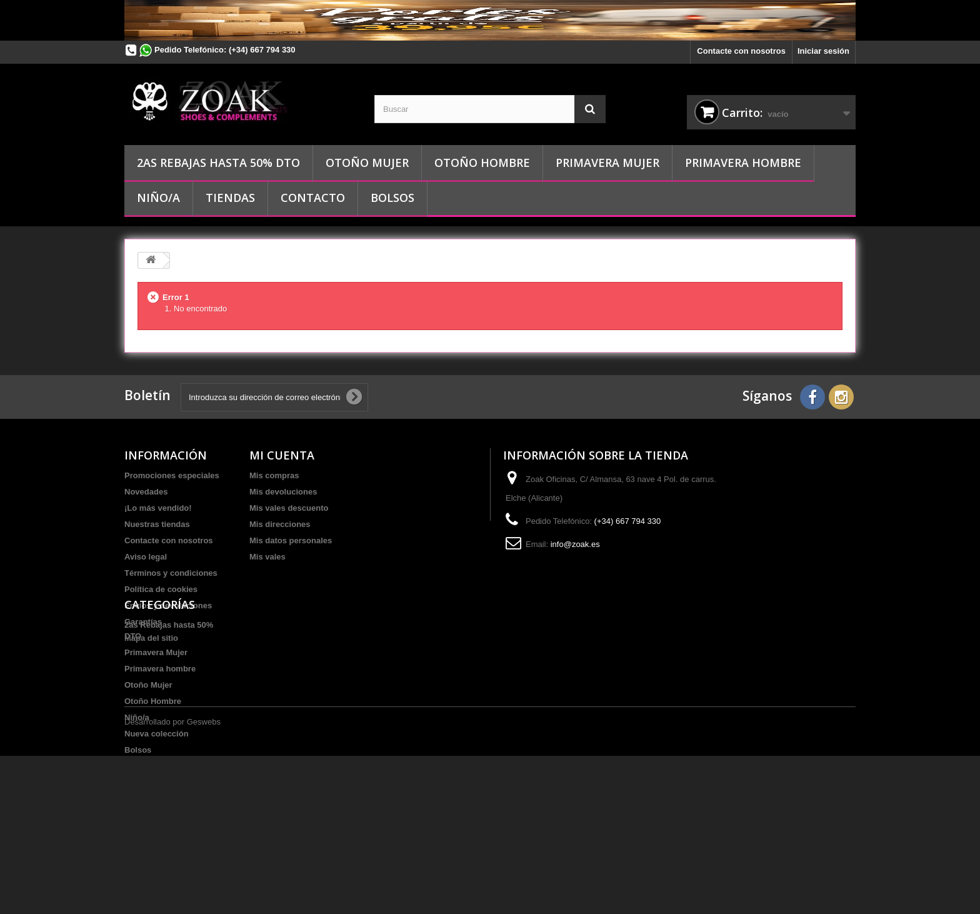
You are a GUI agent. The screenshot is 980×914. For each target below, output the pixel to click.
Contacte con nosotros (741, 51)
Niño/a (158, 197)
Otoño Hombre (482, 162)
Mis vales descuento (288, 508)
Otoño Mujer (367, 162)
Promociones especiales (171, 475)
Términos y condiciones (171, 573)
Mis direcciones (280, 524)
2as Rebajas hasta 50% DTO (218, 162)
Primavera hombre (743, 162)
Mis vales (267, 556)
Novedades (146, 491)
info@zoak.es (575, 544)
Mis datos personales (290, 540)
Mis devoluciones (283, 491)
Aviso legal (145, 556)
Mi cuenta (281, 455)
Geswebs (204, 880)
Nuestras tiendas (157, 524)
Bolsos (392, 197)
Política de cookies (161, 589)
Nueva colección (156, 818)
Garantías (143, 621)
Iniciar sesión (823, 51)
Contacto (313, 197)
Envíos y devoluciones (168, 605)
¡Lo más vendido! (158, 508)
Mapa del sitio (151, 638)
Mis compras (274, 475)
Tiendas (230, 197)
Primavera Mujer (607, 162)
